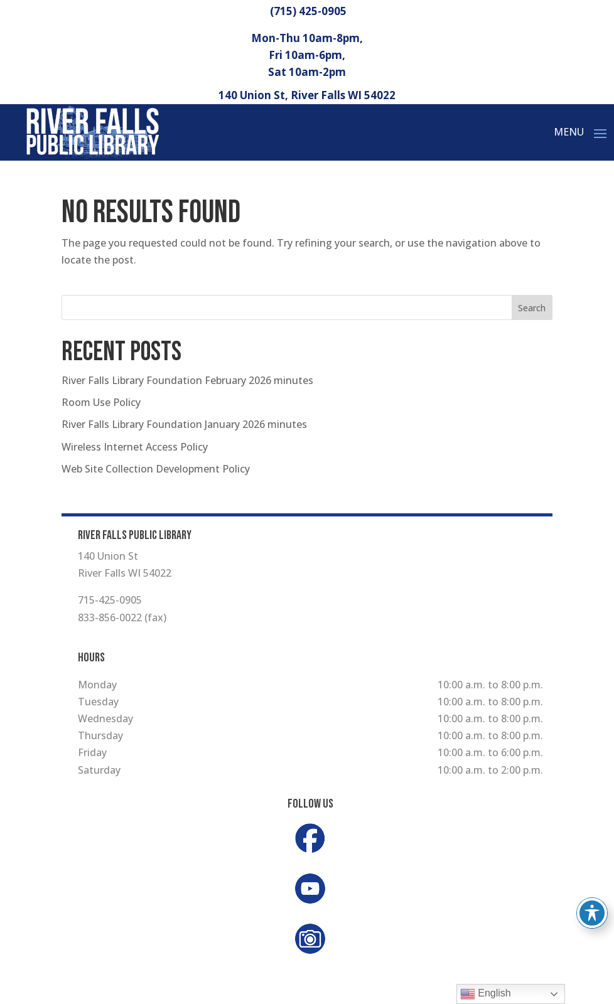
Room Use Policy (101, 402)
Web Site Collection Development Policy (156, 469)
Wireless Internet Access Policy (135, 447)
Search (532, 308)
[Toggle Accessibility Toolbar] (592, 913)
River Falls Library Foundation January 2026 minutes (184, 424)
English (485, 993)
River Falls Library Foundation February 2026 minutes (187, 380)
